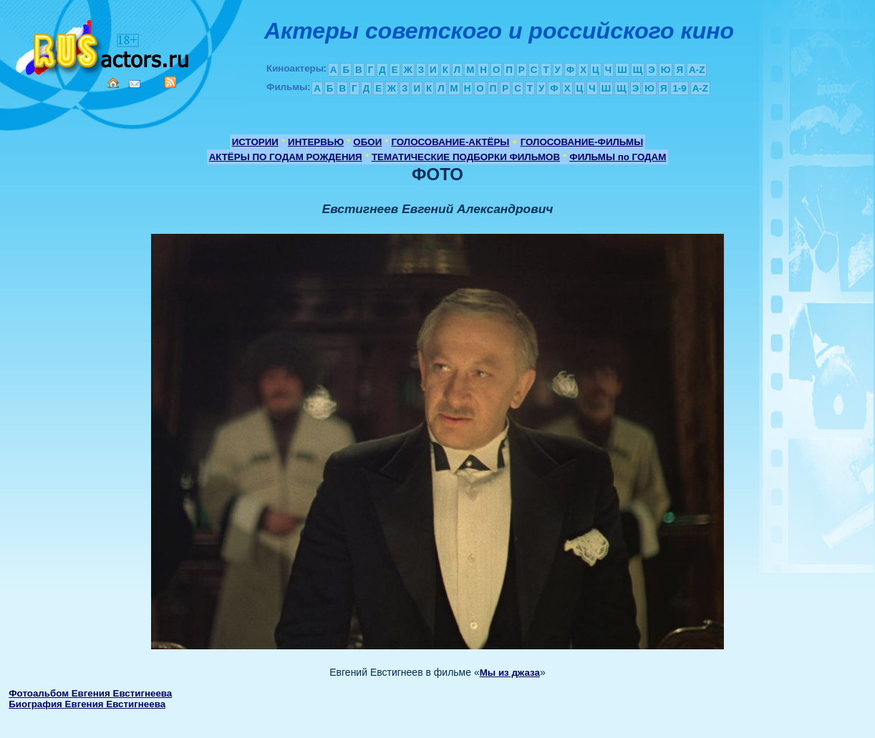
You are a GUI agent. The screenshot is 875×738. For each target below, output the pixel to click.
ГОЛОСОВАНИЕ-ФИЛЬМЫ (582, 142)
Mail (134, 84)
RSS (170, 82)
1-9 (679, 88)
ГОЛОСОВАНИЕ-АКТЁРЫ (450, 142)
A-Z (697, 69)
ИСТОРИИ (255, 142)
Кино (103, 44)
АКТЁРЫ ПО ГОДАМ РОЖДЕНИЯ (285, 157)
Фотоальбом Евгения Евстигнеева (90, 693)
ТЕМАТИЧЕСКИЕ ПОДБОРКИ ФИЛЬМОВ (466, 157)
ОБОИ (367, 142)
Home (113, 83)
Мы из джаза (510, 672)
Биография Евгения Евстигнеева (87, 704)
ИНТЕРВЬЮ (316, 142)
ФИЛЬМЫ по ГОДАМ (617, 157)
